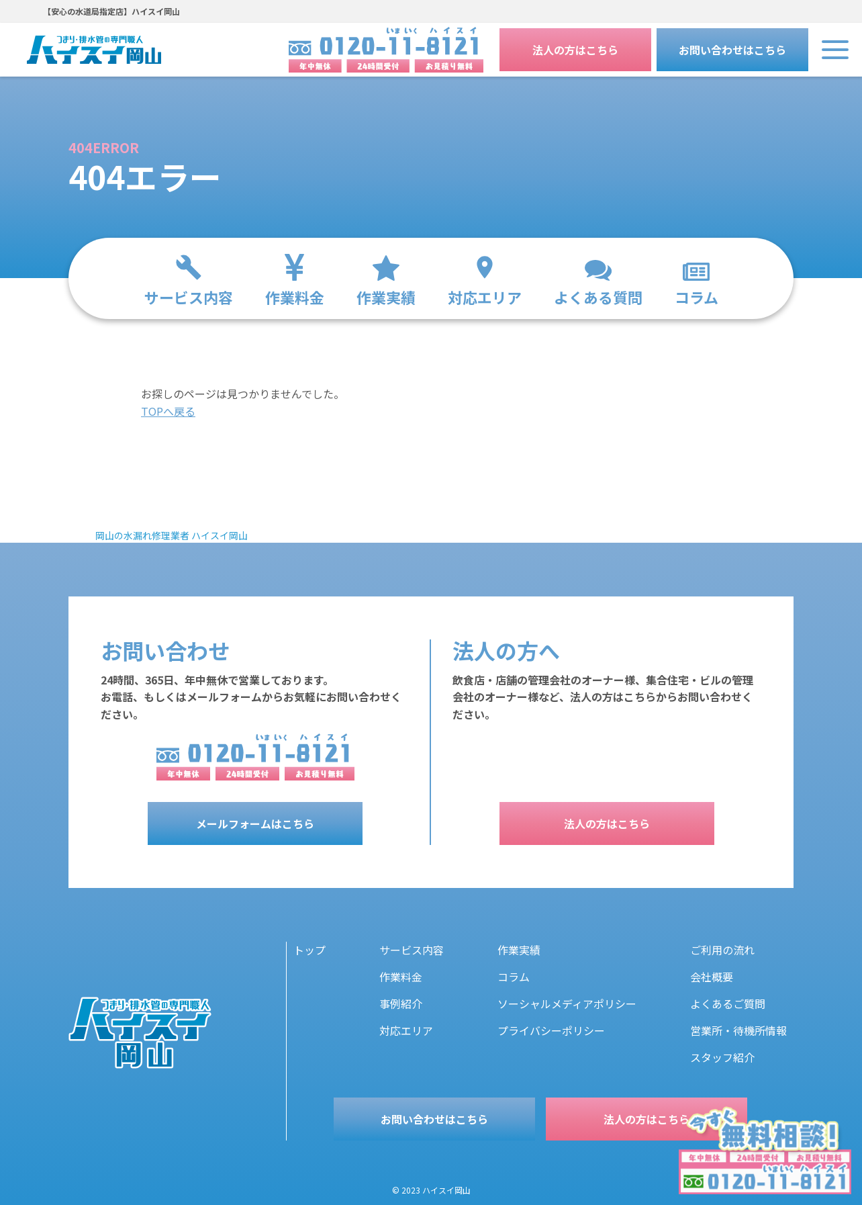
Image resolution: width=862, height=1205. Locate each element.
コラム (513, 977)
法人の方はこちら (575, 50)
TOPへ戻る (168, 411)
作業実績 (518, 950)
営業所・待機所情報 (738, 1030)
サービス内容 (411, 950)
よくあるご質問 (727, 1003)
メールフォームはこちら (255, 823)
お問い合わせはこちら (732, 50)
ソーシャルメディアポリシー (566, 1003)
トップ (309, 950)
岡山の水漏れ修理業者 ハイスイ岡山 (171, 535)
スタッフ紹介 (722, 1057)
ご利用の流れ (722, 950)
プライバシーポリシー (551, 1030)
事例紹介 (400, 1003)
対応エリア (406, 1030)
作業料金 (400, 977)
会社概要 (711, 977)
